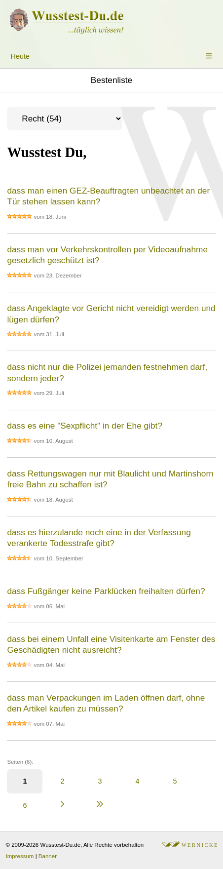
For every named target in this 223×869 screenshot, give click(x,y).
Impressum (20, 856)
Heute (20, 56)
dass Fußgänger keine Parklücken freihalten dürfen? (106, 591)
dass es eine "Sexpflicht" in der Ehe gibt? (84, 426)
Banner (47, 856)
